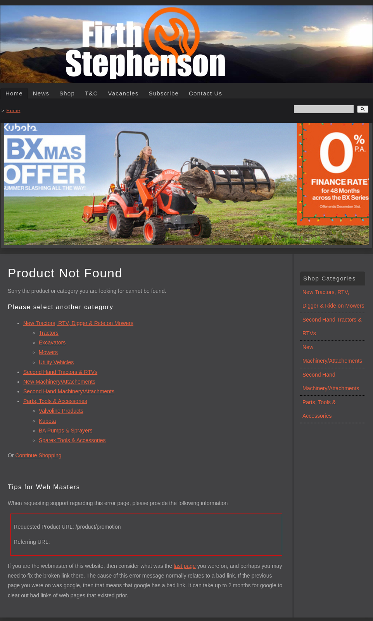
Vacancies (123, 93)
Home (14, 93)
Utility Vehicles (56, 362)
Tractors (49, 333)
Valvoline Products (61, 411)
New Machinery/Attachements (59, 382)
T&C (91, 93)
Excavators (52, 342)
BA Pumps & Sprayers (66, 430)
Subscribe (164, 93)
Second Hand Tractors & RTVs (60, 372)
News (41, 93)
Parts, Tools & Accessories (55, 401)
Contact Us (205, 93)
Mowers (48, 352)
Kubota (47, 421)
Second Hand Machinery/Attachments (68, 391)
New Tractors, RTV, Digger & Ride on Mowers (78, 323)
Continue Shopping (38, 455)
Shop (67, 93)
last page (185, 566)
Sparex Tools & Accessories (72, 440)
